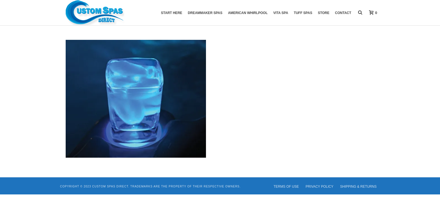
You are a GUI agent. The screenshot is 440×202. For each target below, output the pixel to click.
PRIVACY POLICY (319, 187)
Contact (343, 13)
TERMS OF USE (286, 187)
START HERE (171, 13)
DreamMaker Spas (205, 13)
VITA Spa (280, 13)
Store (323, 13)
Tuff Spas (303, 13)
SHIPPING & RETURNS (358, 187)
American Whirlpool (247, 13)
